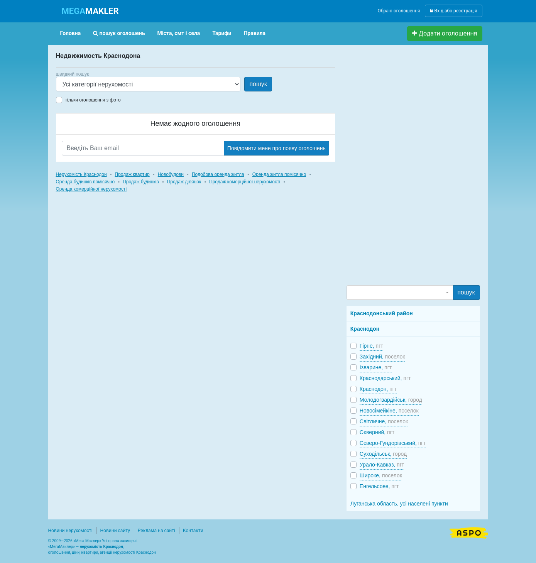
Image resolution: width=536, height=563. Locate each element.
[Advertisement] (404, 168)
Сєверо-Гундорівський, (393, 443)
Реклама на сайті (156, 530)
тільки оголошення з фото (93, 100)
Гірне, (371, 346)
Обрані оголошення (399, 11)
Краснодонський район (381, 313)
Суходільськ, (383, 454)
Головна (70, 33)
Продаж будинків (141, 181)
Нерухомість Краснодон (81, 174)
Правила (254, 33)
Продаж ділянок (184, 181)
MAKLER (90, 11)
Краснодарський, (385, 378)
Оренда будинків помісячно (85, 181)
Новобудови (171, 174)
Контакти (193, 530)
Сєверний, (377, 432)
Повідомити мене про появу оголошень (276, 148)
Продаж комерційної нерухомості (244, 181)
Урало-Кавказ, (382, 465)
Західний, (382, 356)
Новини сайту (115, 530)
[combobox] (400, 292)
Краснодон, (378, 389)
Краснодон (364, 329)
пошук (258, 84)
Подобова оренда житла (218, 174)
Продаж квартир (132, 174)
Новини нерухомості (70, 530)
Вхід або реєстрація (453, 11)
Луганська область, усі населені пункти (399, 503)
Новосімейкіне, (389, 410)
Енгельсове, (379, 486)
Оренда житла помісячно (279, 174)
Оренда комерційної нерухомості (91, 189)
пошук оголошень (119, 33)
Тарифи (221, 33)
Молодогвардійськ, (391, 400)
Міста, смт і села (178, 33)
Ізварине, (376, 367)
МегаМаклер (61, 546)
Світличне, (384, 421)
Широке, (381, 475)
